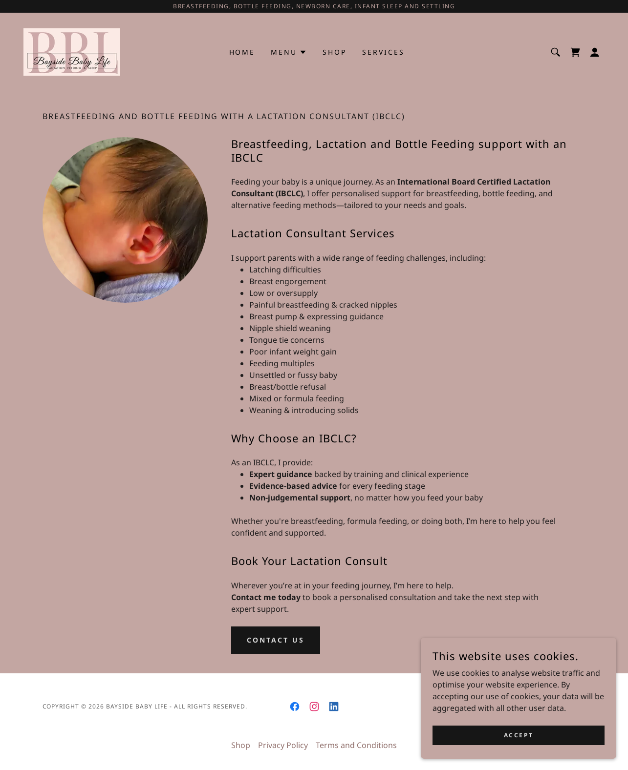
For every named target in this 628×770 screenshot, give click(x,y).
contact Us (275, 640)
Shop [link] (334, 52)
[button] (595, 52)
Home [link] (242, 52)
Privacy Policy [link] (283, 745)
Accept (518, 735)
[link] (71, 51)
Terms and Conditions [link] (356, 745)
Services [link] (383, 52)
